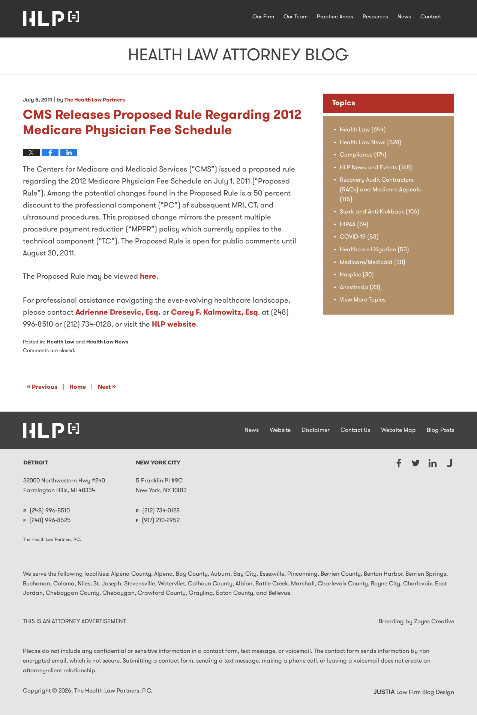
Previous (42, 387)
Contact (430, 17)
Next (107, 387)
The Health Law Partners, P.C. (113, 691)
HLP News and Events (376, 168)
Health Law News (107, 342)
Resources (375, 17)
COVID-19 (359, 237)
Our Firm (263, 17)
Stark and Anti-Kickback (379, 212)
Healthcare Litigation (374, 250)
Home (77, 387)
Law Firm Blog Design (414, 693)
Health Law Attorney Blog (51, 18)
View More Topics (363, 300)
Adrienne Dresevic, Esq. (117, 312)
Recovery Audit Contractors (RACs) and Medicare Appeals (380, 189)
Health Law (60, 342)
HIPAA (354, 225)
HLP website (174, 324)
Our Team (296, 17)
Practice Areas (335, 17)
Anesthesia (360, 288)
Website (280, 430)
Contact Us (355, 430)
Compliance (363, 155)
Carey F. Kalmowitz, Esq (214, 312)
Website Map (398, 430)
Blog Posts (440, 430)
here (148, 277)
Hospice (357, 275)
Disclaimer (316, 430)
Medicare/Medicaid (372, 263)
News (404, 17)
